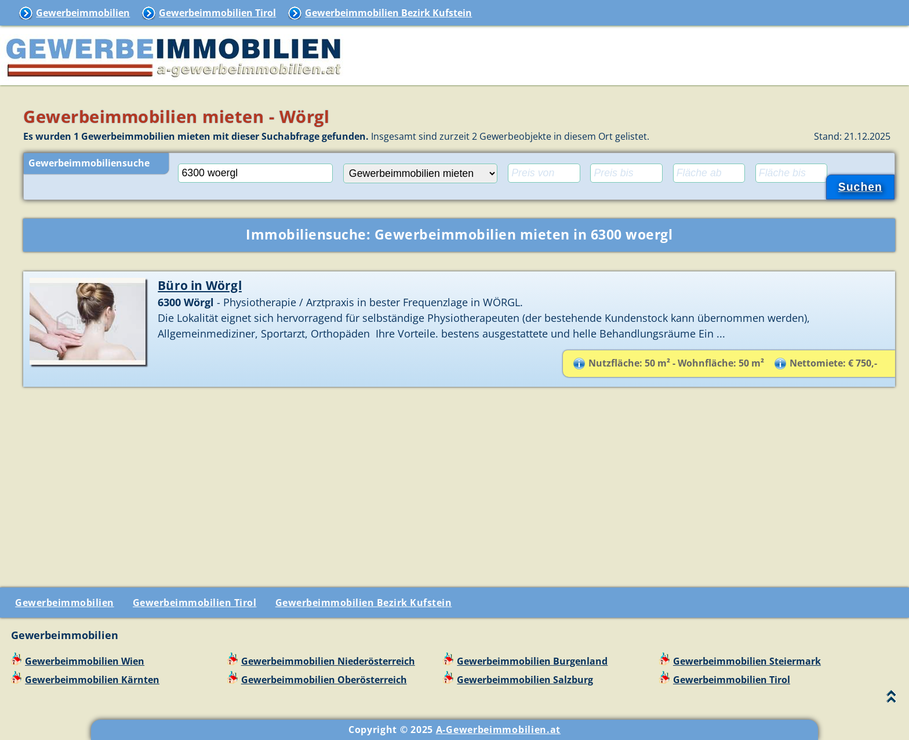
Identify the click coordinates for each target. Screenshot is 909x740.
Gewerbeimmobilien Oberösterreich (324, 679)
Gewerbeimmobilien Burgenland (532, 661)
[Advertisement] (459, 482)
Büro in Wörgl (200, 285)
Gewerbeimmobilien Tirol (217, 12)
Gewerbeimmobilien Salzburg (525, 679)
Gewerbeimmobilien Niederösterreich (328, 661)
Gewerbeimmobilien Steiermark (747, 661)
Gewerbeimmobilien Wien (84, 661)
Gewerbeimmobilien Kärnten (92, 679)
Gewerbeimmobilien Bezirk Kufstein (388, 12)
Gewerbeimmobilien (83, 12)
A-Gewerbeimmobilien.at (498, 729)
